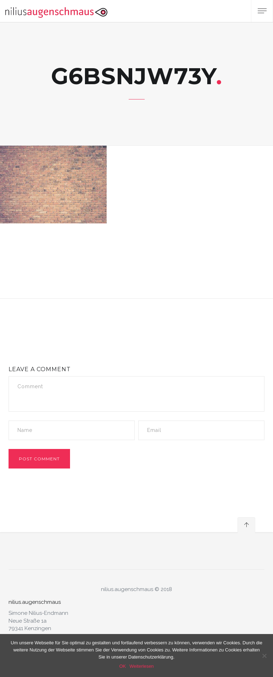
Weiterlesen (141, 666)
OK (122, 666)
